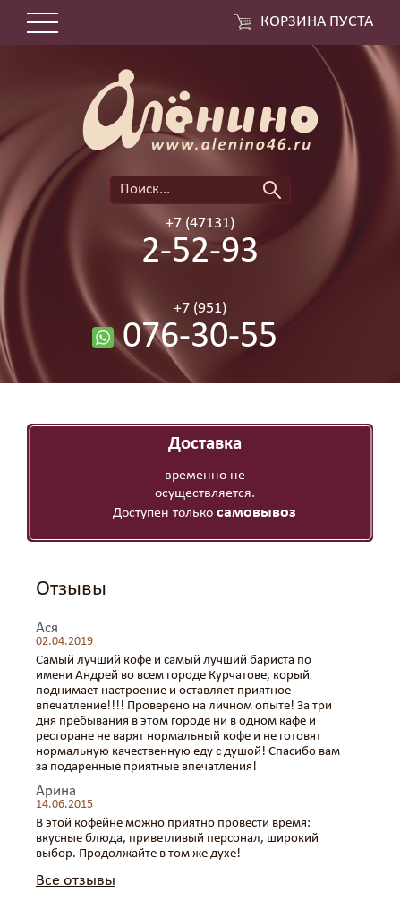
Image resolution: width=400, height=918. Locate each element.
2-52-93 (200, 252)
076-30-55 (200, 337)
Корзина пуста (316, 22)
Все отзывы (75, 880)
